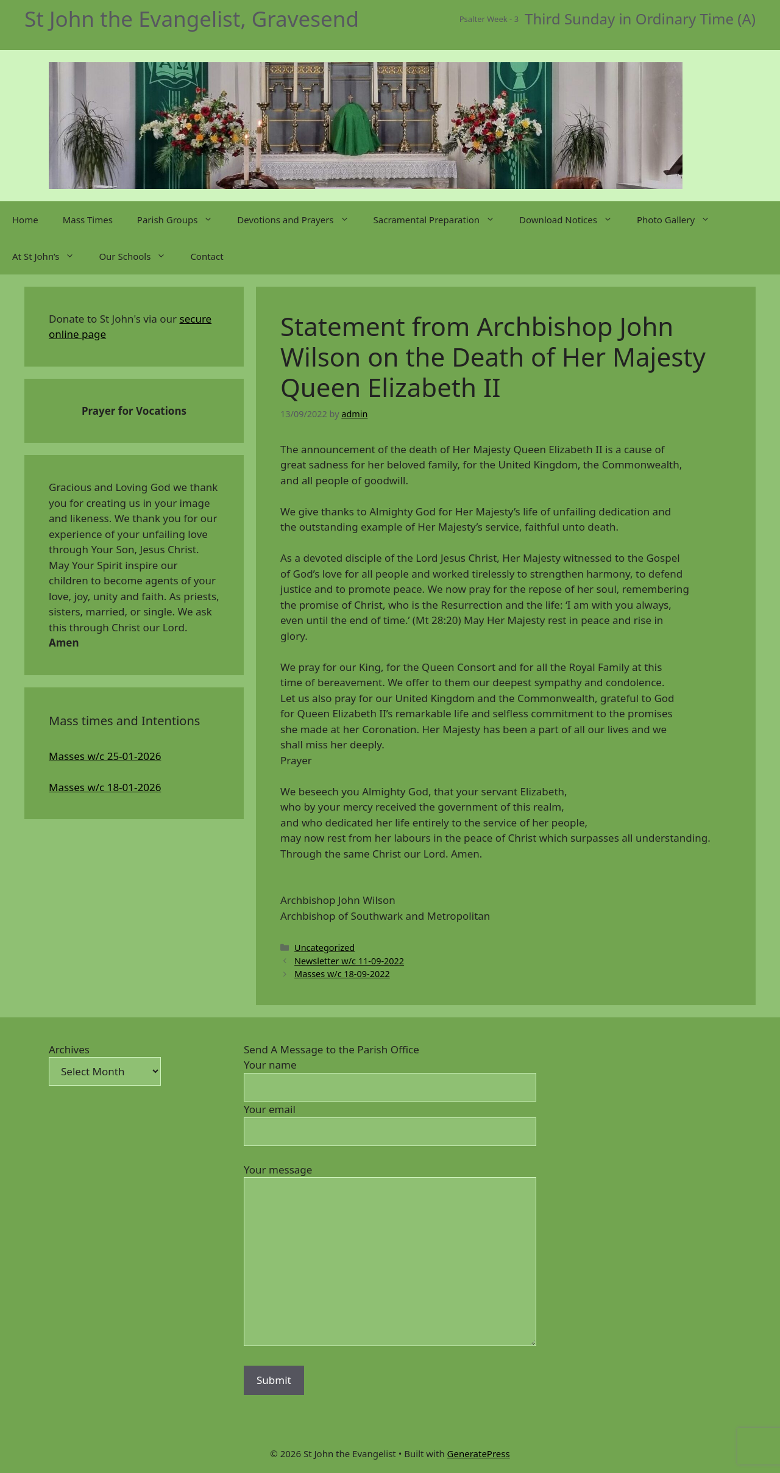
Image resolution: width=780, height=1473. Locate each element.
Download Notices (572, 219)
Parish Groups (181, 219)
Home (25, 219)
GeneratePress (478, 1453)
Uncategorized (324, 947)
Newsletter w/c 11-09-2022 (349, 961)
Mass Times (88, 219)
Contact (206, 256)
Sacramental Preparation (441, 219)
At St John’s (49, 256)
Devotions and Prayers (299, 219)
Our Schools (138, 256)
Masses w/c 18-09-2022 (342, 974)
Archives (69, 1049)
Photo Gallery (679, 219)
